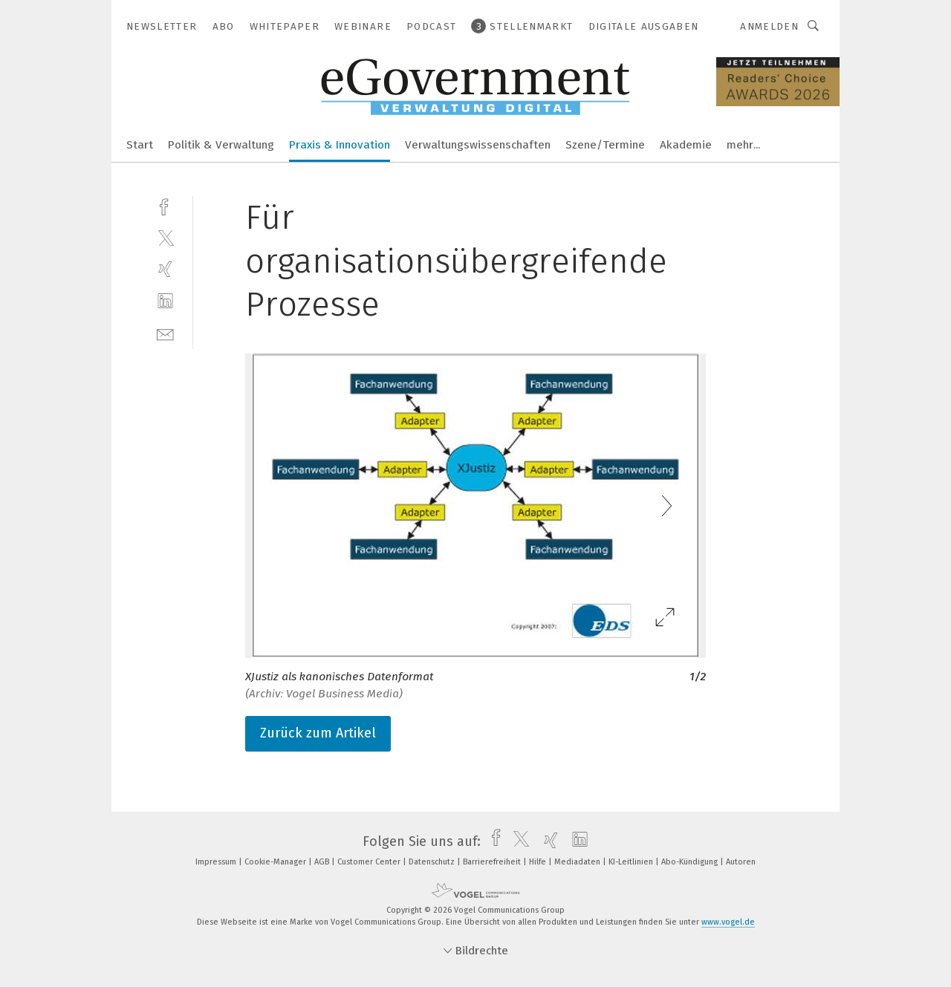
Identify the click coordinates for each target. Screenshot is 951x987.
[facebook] (165, 205)
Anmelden (769, 26)
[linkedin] (165, 301)
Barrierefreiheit (493, 862)
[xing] (165, 269)
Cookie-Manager (276, 862)
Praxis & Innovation (339, 145)
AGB (322, 862)
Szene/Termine (605, 145)
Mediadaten (578, 862)
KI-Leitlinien (631, 862)
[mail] (165, 333)
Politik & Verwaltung (221, 145)
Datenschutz (433, 862)
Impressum (216, 862)
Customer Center (370, 862)
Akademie (686, 145)
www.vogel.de (728, 922)
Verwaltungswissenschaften (478, 145)
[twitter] (165, 237)
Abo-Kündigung (690, 862)
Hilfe (538, 862)
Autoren (741, 862)
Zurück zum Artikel (318, 733)
